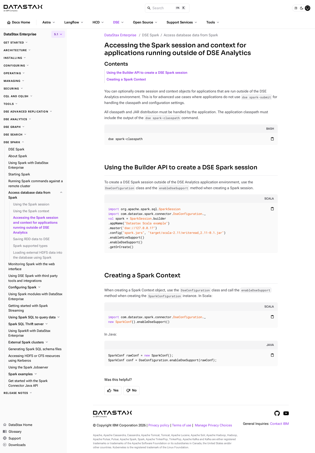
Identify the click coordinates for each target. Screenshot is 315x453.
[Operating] (33, 73)
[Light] (296, 8)
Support (12, 438)
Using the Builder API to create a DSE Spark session (147, 73)
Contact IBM (279, 424)
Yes (113, 391)
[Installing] (33, 58)
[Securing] (33, 88)
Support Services (182, 22)
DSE (118, 22)
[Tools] (33, 104)
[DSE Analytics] (33, 119)
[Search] (167, 8)
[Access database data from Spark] (36, 195)
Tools (213, 22)
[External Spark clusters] (36, 342)
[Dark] (301, 8)
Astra (49, 22)
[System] (307, 8)
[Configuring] (33, 65)
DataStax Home (17, 425)
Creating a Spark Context (126, 79)
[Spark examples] (36, 374)
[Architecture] (33, 50)
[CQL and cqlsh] (33, 96)
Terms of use (181, 425)
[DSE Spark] (33, 142)
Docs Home (18, 22)
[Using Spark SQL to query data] (36, 317)
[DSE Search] (33, 134)
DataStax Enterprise (120, 35)
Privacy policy (158, 425)
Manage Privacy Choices (213, 425)
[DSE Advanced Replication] (33, 111)
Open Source (145, 22)
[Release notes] (33, 393)
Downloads (14, 445)
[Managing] (33, 81)
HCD (99, 22)
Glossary (12, 431)
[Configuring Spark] (36, 287)
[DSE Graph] (33, 127)
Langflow (74, 22)
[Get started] (33, 42)
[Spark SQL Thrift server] (36, 324)
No (131, 391)
